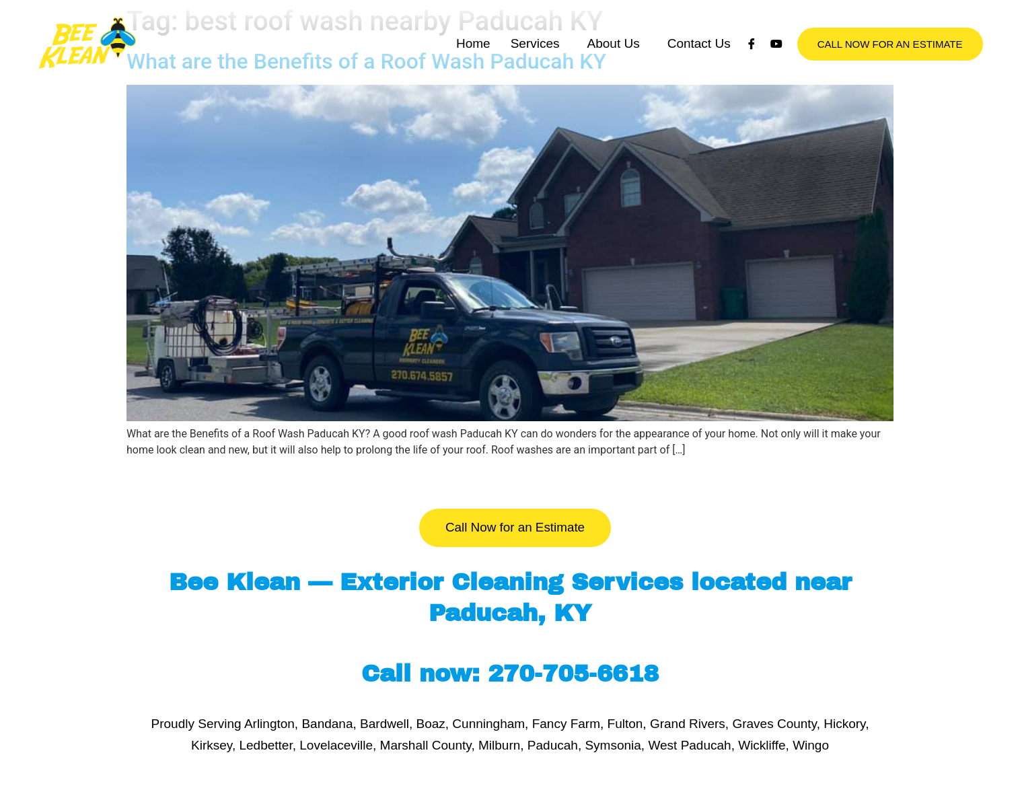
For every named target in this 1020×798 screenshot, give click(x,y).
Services (535, 74)
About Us (613, 74)
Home (473, 74)
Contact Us (699, 74)
